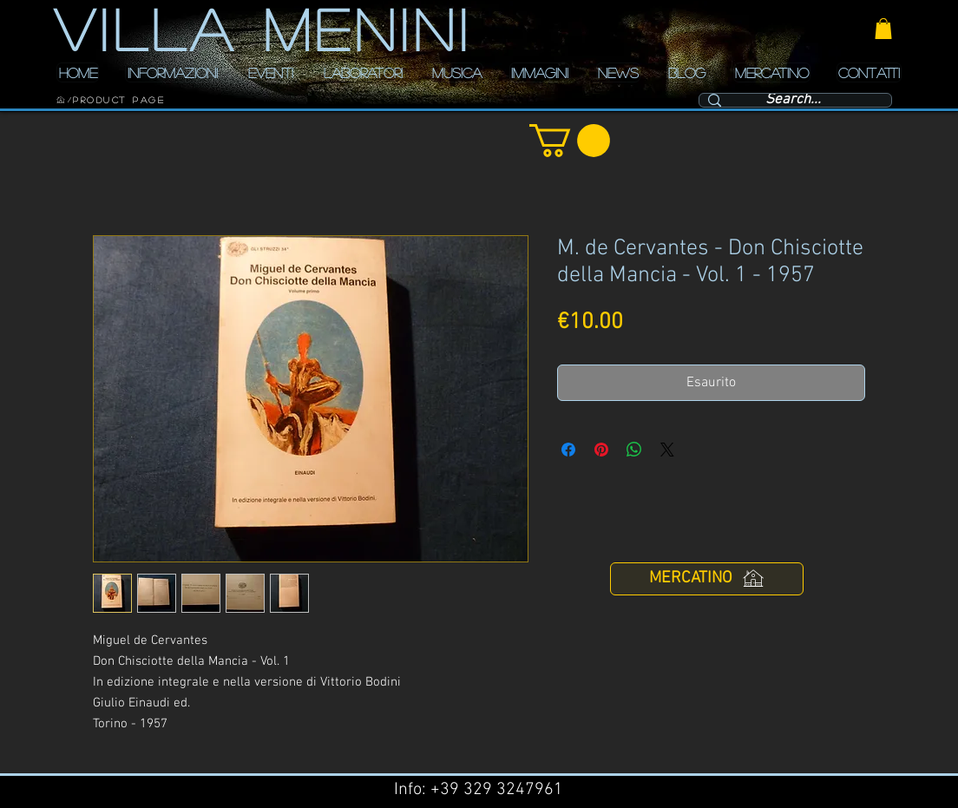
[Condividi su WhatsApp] (634, 449)
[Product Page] (118, 100)
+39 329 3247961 (496, 789)
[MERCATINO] (707, 578)
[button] (883, 28)
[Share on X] (667, 449)
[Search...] (793, 100)
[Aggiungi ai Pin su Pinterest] (601, 449)
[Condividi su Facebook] (568, 449)
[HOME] (61, 100)
